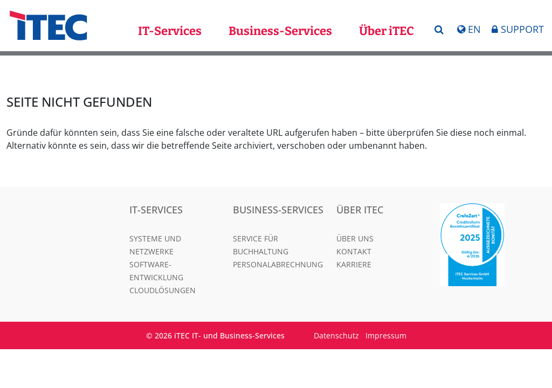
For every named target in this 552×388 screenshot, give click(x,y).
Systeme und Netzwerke (155, 245)
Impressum (385, 335)
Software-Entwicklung (156, 270)
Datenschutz (336, 335)
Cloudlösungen (162, 290)
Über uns (355, 238)
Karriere (353, 264)
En (469, 29)
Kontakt (353, 251)
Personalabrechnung (278, 264)
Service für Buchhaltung (260, 245)
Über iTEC (386, 31)
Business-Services (280, 31)
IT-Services (170, 31)
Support (518, 29)
